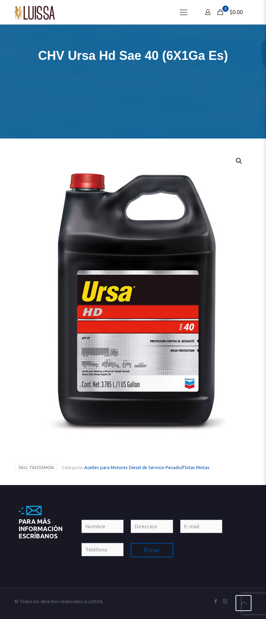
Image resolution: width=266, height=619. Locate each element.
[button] (239, 161)
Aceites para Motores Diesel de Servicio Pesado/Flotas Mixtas (147, 467)
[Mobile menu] (183, 12)
